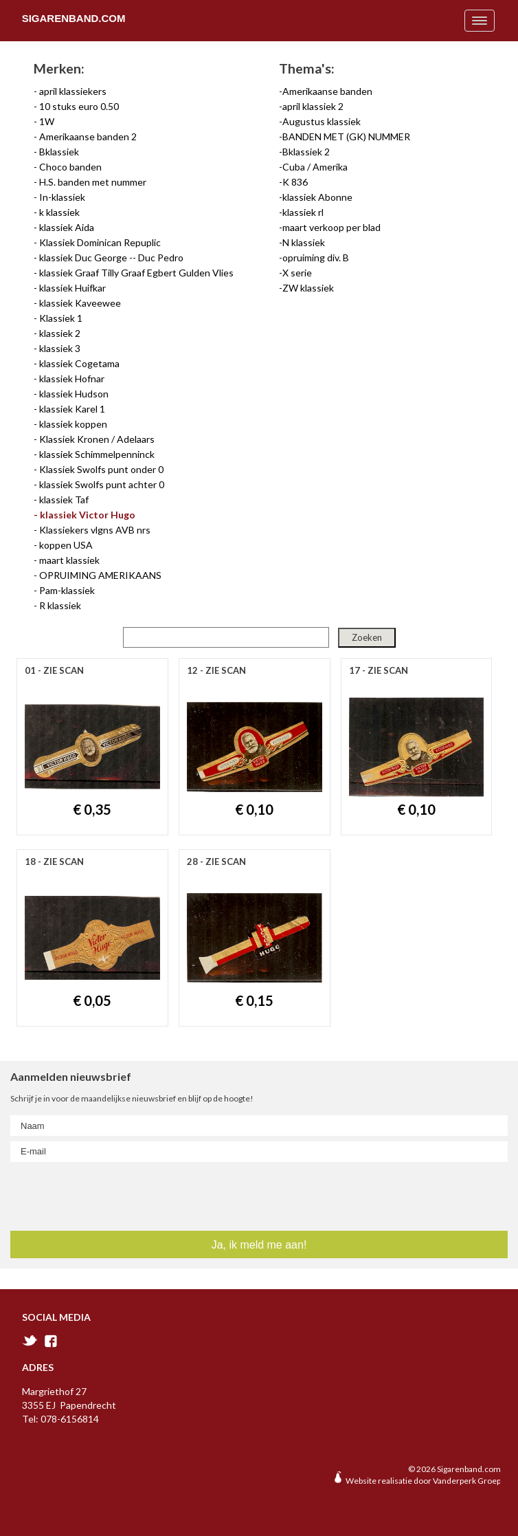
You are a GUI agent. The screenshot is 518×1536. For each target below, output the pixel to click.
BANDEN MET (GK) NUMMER (346, 136)
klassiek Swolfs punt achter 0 (101, 484)
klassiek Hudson (74, 393)
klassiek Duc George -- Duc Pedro (111, 257)
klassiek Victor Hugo (87, 514)
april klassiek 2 (313, 106)
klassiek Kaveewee (80, 303)
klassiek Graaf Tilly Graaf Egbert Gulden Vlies (136, 272)
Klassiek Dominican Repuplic (100, 242)
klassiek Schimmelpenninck (97, 454)
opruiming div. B (315, 257)
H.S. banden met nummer (92, 182)
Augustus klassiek (321, 121)
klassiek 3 (59, 348)
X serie (297, 272)
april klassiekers (72, 91)
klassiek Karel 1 (72, 409)
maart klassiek (69, 560)
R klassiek (60, 605)
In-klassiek (62, 197)
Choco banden (70, 167)
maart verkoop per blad (331, 227)
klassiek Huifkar (72, 288)
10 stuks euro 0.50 (79, 106)
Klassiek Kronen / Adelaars (97, 439)
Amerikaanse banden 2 (88, 136)
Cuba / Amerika (315, 167)
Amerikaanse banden (327, 91)
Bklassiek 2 (306, 151)
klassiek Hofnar (71, 378)
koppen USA (66, 545)
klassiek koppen (73, 424)
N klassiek (303, 242)
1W (46, 121)
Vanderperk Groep (467, 1480)
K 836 (295, 182)
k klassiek (59, 212)
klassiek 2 (59, 333)
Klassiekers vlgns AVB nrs (94, 530)
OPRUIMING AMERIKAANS (100, 575)
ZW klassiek (308, 288)
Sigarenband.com (74, 17)
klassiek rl (303, 212)
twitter (30, 1340)
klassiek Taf (64, 499)
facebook (51, 1341)
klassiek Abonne (317, 197)
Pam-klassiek (67, 590)
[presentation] (92, 1193)
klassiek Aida (66, 227)
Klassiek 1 (60, 318)
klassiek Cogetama (79, 363)
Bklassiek (59, 151)
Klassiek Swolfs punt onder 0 (101, 469)
